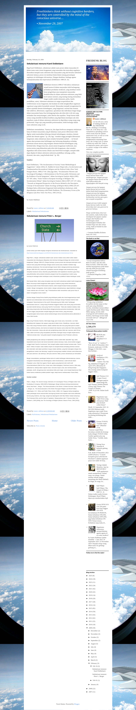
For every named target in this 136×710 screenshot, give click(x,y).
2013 (90, 615)
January (93, 684)
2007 (90, 692)
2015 (90, 608)
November (94, 634)
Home (55, 420)
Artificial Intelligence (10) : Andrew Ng (103, 357)
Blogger (76, 704)
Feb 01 (95, 680)
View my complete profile (95, 152)
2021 (90, 589)
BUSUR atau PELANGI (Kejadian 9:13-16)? (102, 338)
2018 (90, 598)
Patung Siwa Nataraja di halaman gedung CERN (102, 447)
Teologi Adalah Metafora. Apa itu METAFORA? (102, 467)
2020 (90, 592)
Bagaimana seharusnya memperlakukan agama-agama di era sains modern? (103, 531)
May (92, 654)
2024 (90, 579)
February (94, 663)
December (94, 631)
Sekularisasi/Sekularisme (40, 211)
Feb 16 (95, 666)
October (94, 637)
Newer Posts (33, 420)
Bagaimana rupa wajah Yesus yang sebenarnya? (102, 401)
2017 (90, 602)
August (93, 644)
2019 (90, 595)
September (94, 640)
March (93, 660)
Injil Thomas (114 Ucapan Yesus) (103, 377)
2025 (90, 576)
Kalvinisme (36, 414)
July (92, 647)
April (93, 657)
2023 (90, 582)
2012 (90, 618)
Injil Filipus (100, 486)
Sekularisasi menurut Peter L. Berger (44, 216)
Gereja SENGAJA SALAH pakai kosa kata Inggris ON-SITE (103, 507)
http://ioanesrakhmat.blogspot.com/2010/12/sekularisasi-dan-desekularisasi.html (49, 253)
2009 (90, 628)
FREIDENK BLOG (96, 60)
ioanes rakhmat (100, 119)
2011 (90, 621)
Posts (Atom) (40, 426)
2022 (90, 585)
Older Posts (76, 420)
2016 (90, 605)
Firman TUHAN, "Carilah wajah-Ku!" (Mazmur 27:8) (102, 424)
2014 (90, 612)
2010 (90, 624)
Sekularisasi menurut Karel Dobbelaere (45, 64)
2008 (90, 689)
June (92, 650)
